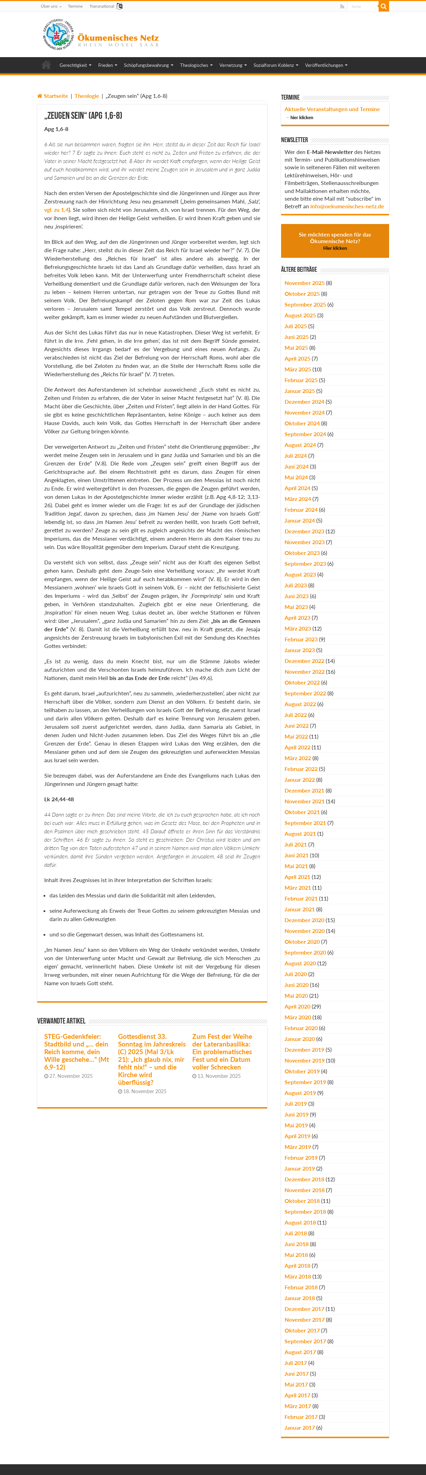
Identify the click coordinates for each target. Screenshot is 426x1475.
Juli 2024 (296, 455)
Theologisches (194, 65)
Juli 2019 (296, 1103)
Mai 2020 (296, 995)
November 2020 (305, 930)
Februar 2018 (301, 1287)
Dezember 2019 (304, 1049)
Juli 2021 (296, 844)
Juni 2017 (297, 1373)
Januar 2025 (300, 390)
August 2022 (300, 704)
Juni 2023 (297, 596)
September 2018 (305, 1211)
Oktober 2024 (302, 423)
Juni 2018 (297, 1244)
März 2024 (298, 498)
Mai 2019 (296, 1125)
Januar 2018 (300, 1298)
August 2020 (300, 963)
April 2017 (297, 1395)
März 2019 (298, 1146)
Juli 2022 (296, 714)
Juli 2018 (296, 1233)
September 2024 (305, 434)
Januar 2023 (300, 650)
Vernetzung (230, 65)
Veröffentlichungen (324, 65)
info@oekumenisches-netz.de (347, 206)
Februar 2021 (301, 898)
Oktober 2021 (302, 812)
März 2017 (298, 1406)
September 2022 (305, 693)
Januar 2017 (300, 1427)
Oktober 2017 (302, 1330)
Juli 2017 (296, 1362)
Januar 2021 (300, 909)
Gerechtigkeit (73, 65)
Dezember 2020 (304, 920)
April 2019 (297, 1136)
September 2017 (305, 1341)
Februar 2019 (301, 1157)
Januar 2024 (300, 520)
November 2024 (305, 412)
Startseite (52, 95)
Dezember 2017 (304, 1308)
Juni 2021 (297, 855)
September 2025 (305, 304)
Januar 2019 (300, 1168)
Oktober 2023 (302, 552)
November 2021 (305, 801)
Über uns (49, 6)
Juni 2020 (297, 984)
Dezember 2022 (304, 660)
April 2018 (297, 1265)
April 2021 (297, 876)
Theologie (87, 95)
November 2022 (305, 671)
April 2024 (297, 488)
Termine (75, 6)
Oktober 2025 (302, 293)
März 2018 (298, 1276)
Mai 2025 (296, 347)
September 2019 (305, 1082)
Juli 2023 (296, 585)
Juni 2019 (297, 1114)
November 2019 (305, 1060)
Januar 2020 (300, 1038)
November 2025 (305, 282)
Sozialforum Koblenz (274, 65)
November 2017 (305, 1319)
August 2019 (300, 1092)
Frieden (105, 65)
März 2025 (298, 369)
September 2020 (305, 952)
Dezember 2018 (304, 1179)
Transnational (102, 6)
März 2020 (298, 1017)
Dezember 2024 (304, 401)
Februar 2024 (301, 509)
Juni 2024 (297, 466)
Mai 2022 (296, 736)
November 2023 (305, 542)
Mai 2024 (296, 477)
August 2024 (300, 444)
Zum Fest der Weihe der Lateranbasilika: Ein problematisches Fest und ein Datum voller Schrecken (222, 1052)
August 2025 (300, 315)
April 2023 (297, 617)
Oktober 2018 (302, 1200)
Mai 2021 (296, 866)
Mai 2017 (296, 1384)
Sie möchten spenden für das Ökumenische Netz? (335, 241)
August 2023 (300, 574)
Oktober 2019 (302, 1071)
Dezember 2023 (304, 531)
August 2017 (300, 1352)
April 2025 (297, 358)
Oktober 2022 (302, 682)
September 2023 (305, 563)
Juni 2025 (297, 336)
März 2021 (298, 887)
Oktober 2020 (302, 941)
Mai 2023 (296, 606)
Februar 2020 (301, 1028)
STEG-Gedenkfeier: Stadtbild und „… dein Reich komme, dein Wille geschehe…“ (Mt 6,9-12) (76, 1052)
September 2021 (305, 822)
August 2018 (300, 1222)
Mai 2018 (296, 1254)
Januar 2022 (300, 779)
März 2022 (298, 758)
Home (46, 64)
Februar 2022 (301, 768)
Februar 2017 (301, 1416)
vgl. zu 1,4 (56, 209)
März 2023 (298, 628)
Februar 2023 (301, 639)
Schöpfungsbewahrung (146, 65)
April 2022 (297, 747)
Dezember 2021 (304, 790)
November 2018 (305, 1190)
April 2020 (297, 1006)
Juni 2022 (297, 725)
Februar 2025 (301, 380)
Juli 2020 (296, 974)
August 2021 (300, 833)
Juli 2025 (296, 326)
